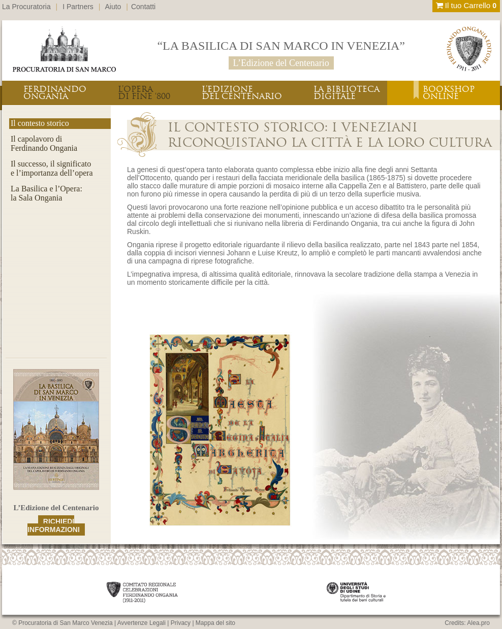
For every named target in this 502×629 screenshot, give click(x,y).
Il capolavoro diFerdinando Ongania (44, 143)
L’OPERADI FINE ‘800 (144, 92)
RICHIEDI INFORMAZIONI (53, 525)
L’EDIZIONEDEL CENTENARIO (242, 92)
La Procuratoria (26, 7)
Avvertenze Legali (141, 622)
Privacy (181, 622)
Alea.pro (478, 622)
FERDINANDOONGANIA (54, 92)
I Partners (77, 7)
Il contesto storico (40, 123)
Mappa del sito (215, 622)
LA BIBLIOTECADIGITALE (346, 92)
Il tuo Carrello (466, 5)
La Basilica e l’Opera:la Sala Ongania (46, 193)
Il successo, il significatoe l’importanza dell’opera (52, 168)
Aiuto (113, 7)
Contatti (143, 7)
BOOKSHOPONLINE (449, 92)
